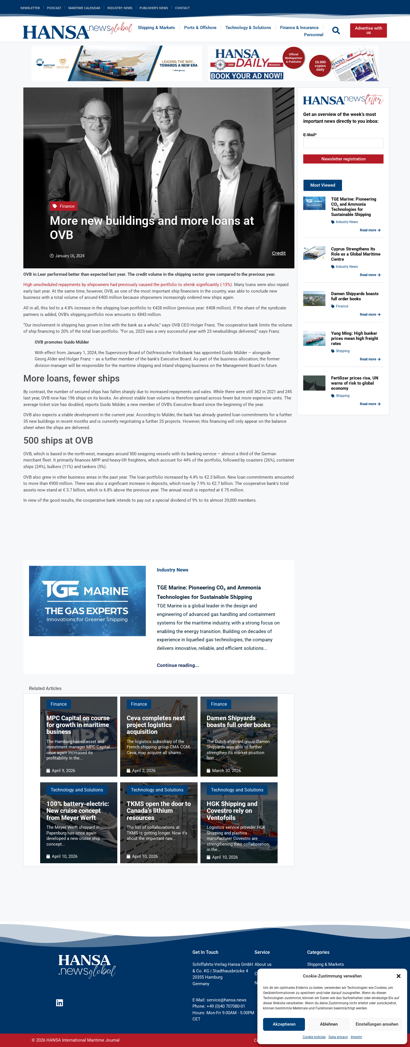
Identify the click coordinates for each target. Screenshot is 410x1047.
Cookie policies (314, 1037)
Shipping (343, 351)
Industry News (119, 8)
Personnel (313, 34)
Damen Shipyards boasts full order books (238, 721)
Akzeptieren (284, 1024)
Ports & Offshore (200, 27)
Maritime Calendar (84, 8)
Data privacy (338, 1037)
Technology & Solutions (248, 27)
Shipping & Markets (156, 27)
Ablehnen (329, 1024)
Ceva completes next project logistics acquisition (156, 725)
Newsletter (30, 8)
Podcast (54, 8)
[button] (398, 976)
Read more (370, 230)
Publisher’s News (154, 8)
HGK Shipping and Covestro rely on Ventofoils (232, 810)
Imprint (356, 1037)
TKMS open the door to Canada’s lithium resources (159, 810)
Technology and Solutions (77, 790)
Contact (182, 8)
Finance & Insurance (299, 27)
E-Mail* (310, 134)
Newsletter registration (343, 159)
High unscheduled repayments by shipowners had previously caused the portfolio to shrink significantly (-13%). (128, 284)
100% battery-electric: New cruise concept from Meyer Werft (77, 810)
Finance (67, 206)
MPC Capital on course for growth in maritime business (78, 725)
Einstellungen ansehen (377, 1024)
